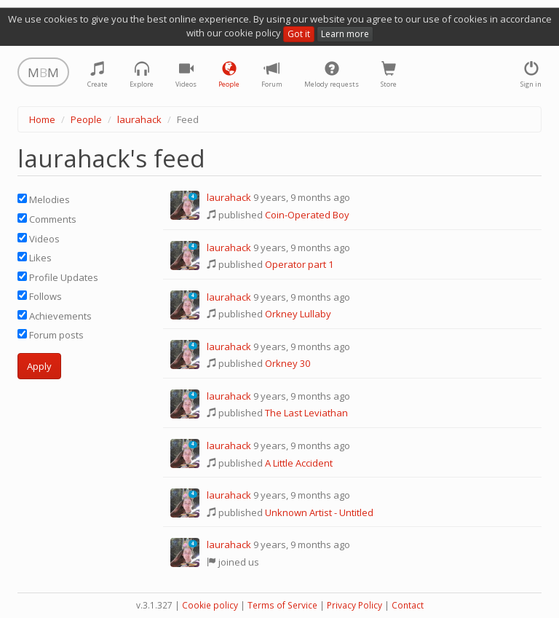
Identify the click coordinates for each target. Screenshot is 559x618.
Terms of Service (282, 605)
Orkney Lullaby (298, 313)
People (86, 119)
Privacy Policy (354, 605)
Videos (38, 238)
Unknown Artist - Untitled (319, 512)
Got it (299, 34)
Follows (39, 296)
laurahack (139, 119)
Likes (34, 257)
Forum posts (50, 334)
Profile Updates (57, 277)
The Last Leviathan (306, 412)
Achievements (54, 315)
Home (42, 119)
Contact (408, 605)
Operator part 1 (299, 264)
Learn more (345, 34)
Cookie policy (210, 605)
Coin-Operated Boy (307, 214)
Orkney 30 (287, 363)
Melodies (43, 199)
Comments (46, 219)
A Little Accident (299, 463)
